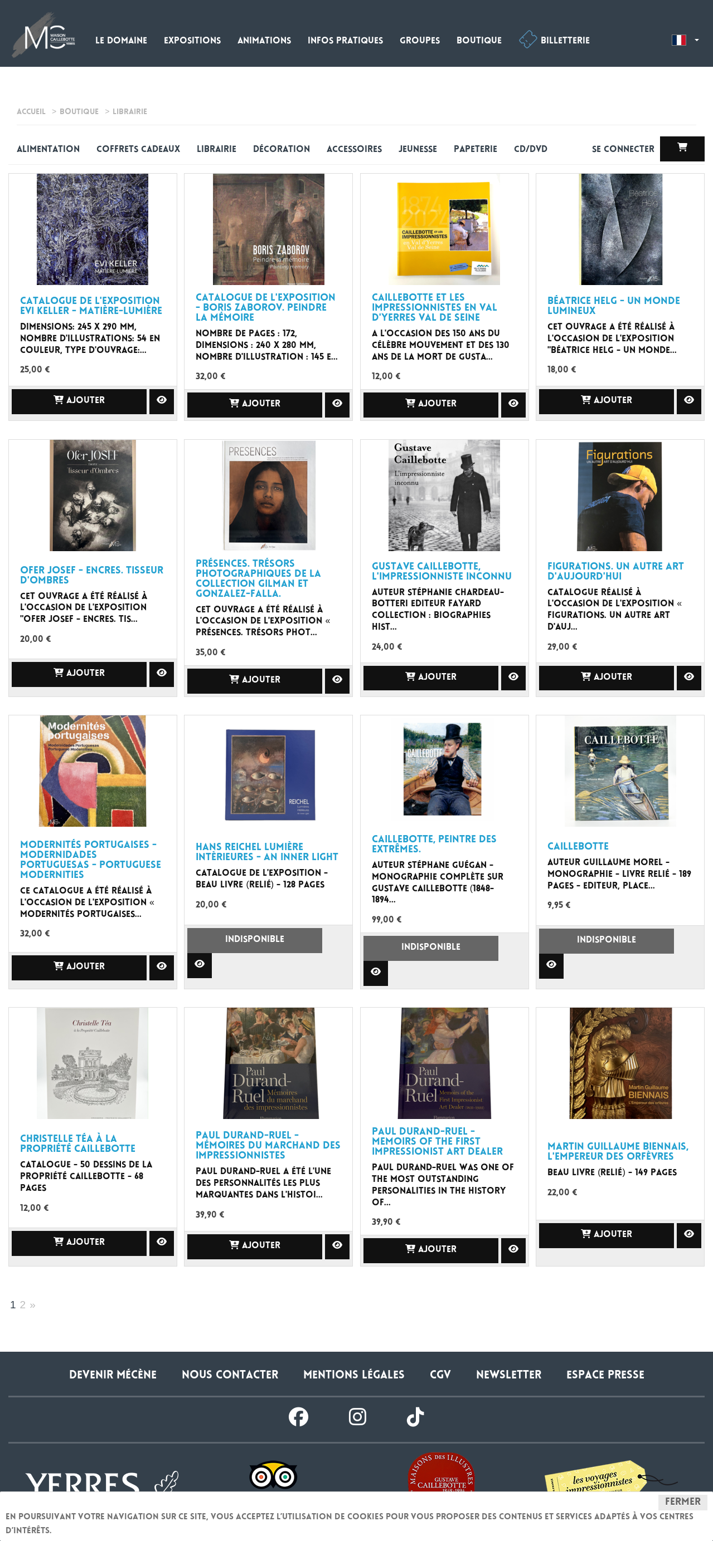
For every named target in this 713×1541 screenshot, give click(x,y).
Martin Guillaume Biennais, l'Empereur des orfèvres (617, 1152)
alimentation (48, 150)
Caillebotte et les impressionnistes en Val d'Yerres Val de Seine (434, 308)
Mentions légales (354, 1376)
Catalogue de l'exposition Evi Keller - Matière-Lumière (91, 307)
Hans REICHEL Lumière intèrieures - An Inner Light (267, 853)
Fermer (683, 1503)
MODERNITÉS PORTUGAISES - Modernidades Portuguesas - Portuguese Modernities (90, 861)
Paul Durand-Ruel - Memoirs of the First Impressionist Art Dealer (437, 1142)
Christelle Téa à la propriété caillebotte (77, 1145)
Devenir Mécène (113, 1376)
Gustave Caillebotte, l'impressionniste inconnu (442, 572)
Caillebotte (578, 847)
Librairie (216, 150)
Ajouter (79, 400)
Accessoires (354, 150)
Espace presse (605, 1376)
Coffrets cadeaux (138, 150)
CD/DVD (530, 150)
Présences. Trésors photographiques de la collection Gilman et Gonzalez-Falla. (258, 580)
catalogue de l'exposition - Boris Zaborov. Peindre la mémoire (266, 308)
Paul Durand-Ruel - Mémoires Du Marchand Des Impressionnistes (268, 1146)
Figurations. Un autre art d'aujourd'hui (615, 572)
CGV (440, 1376)
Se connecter (624, 150)
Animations (264, 41)
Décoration (281, 150)
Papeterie (475, 150)
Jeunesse (418, 150)
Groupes (420, 41)
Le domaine (121, 41)
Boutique (479, 41)
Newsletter (508, 1376)
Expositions (192, 41)
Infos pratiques (345, 41)
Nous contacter (230, 1376)
